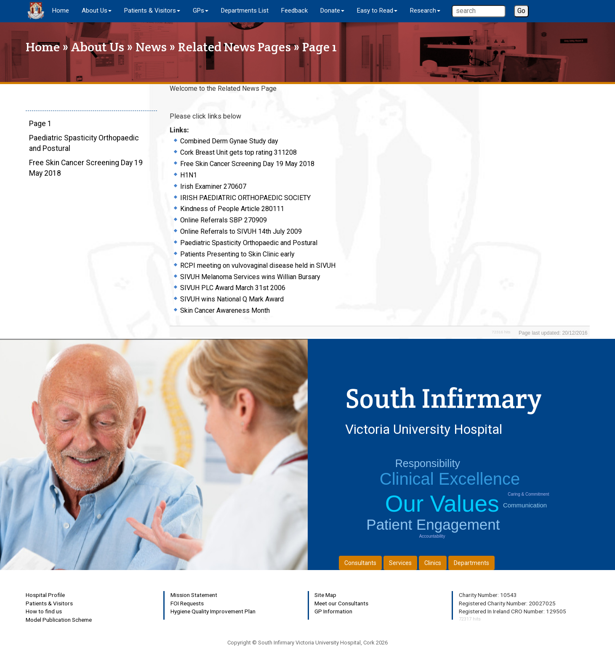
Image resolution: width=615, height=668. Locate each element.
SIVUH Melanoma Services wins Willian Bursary (250, 277)
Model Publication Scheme (59, 619)
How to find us (44, 611)
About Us (97, 47)
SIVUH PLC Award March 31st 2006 (232, 288)
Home (60, 10)
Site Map (325, 594)
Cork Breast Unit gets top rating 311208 (238, 152)
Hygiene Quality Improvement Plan (213, 611)
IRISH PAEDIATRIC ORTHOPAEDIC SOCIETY (245, 198)
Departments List (245, 10)
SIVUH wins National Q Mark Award (232, 299)
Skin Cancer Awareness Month (225, 310)
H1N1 (188, 175)
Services (400, 563)
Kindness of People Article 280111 (232, 209)
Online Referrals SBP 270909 (223, 220)
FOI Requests (187, 603)
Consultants (360, 563)
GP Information (333, 611)
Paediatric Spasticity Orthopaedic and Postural (248, 243)
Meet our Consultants (341, 603)
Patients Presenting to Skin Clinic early (237, 254)
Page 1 (40, 123)
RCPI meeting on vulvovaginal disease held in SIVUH (257, 265)
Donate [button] (332, 10)
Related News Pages (234, 47)
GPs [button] (200, 10)
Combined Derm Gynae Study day (229, 141)
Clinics (432, 563)
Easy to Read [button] (377, 10)
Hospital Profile (45, 594)
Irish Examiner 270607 (213, 186)
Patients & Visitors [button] (152, 10)
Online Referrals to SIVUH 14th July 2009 (241, 231)
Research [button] (425, 10)
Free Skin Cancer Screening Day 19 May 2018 (247, 164)
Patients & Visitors (49, 603)
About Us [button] (97, 10)
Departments (471, 563)
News (151, 47)
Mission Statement (193, 594)
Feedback (294, 10)
